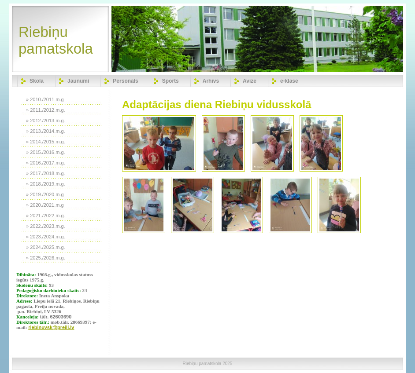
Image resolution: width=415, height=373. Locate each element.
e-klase (289, 81)
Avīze (249, 81)
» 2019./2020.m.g (45, 194)
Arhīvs (211, 81)
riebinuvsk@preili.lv (51, 327)
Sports (170, 81)
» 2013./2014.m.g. (45, 131)
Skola (37, 81)
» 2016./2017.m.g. (45, 162)
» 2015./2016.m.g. (45, 152)
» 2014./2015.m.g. (45, 141)
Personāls (125, 81)
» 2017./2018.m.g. (45, 173)
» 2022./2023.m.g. (45, 226)
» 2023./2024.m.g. (45, 236)
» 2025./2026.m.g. (45, 257)
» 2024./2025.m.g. (45, 247)
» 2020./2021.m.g (45, 205)
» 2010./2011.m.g (45, 99)
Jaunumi (78, 81)
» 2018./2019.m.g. (45, 183)
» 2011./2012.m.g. (45, 110)
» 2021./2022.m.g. (45, 215)
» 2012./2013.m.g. (45, 120)
